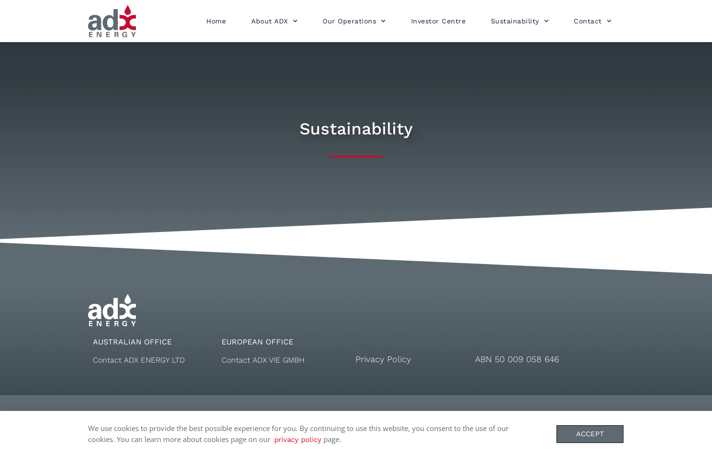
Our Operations (354, 21)
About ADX (274, 21)
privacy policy (298, 442)
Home (216, 21)
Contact (592, 21)
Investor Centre (438, 21)
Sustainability (520, 21)
